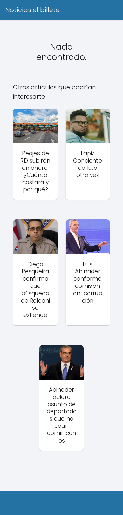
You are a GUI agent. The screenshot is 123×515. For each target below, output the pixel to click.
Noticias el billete (32, 9)
